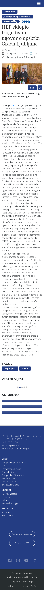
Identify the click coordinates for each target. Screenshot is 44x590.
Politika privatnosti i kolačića (22, 577)
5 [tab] (26, 387)
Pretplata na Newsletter (22, 534)
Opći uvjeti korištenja (22, 581)
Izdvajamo (6, 500)
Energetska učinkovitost (13, 475)
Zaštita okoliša (8, 478)
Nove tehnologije (10, 503)
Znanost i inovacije (10, 484)
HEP (12, 105)
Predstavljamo (8, 497)
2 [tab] (20, 387)
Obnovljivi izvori (9, 472)
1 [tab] (18, 387)
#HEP (25, 368)
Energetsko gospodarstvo (18, 16)
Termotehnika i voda (11, 468)
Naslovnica (9, 11)
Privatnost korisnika (22, 573)
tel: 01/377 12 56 (10, 442)
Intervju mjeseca (9, 493)
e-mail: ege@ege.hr (11, 445)
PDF (32, 87)
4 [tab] (24, 387)
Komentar (6, 512)
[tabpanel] (22, 73)
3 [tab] (22, 387)
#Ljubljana (9, 368)
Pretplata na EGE (22, 543)
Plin (3, 465)
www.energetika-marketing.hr (15, 448)
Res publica (7, 515)
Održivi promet (9, 481)
